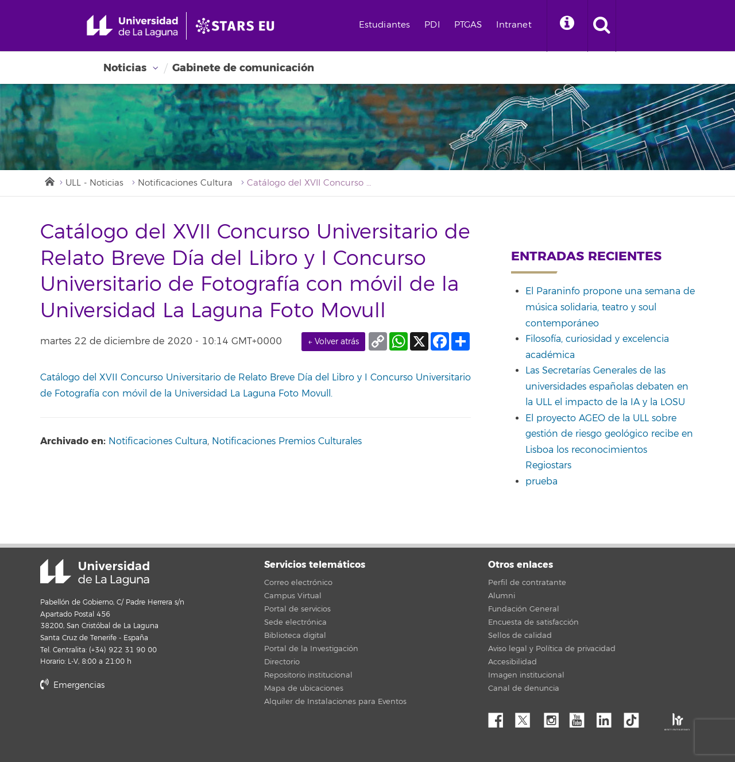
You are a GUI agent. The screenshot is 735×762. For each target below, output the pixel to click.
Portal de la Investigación (311, 648)
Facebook (500, 717)
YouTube (581, 717)
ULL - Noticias (94, 183)
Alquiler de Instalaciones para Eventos (335, 701)
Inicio (48, 180)
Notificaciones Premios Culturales (287, 441)
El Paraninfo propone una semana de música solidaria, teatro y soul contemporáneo (610, 307)
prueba (541, 481)
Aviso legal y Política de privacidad (552, 648)
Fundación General (523, 609)
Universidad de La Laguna (94, 572)
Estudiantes (385, 25)
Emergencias (72, 685)
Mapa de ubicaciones (303, 688)
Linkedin (608, 717)
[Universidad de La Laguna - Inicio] (136, 26)
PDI (432, 25)
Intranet (514, 25)
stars (126, 724)
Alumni (501, 596)
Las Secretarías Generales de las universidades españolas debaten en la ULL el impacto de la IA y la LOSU (606, 386)
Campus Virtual (293, 596)
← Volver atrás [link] (333, 342)
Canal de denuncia (523, 688)
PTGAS (468, 25)
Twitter (527, 717)
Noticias (124, 68)
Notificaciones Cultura (185, 183)
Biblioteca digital (295, 635)
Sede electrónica (295, 622)
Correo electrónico (298, 582)
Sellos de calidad (520, 635)
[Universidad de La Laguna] (238, 26)
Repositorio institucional (308, 675)
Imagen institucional (526, 675)
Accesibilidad (512, 662)
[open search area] (601, 26)
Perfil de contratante (527, 582)
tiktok (635, 717)
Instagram (554, 717)
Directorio (282, 662)
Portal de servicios (297, 609)
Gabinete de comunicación (243, 68)
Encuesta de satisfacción (533, 622)
